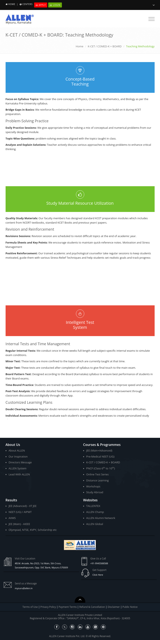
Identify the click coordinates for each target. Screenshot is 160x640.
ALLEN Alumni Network (100, 518)
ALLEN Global (94, 524)
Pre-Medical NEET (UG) (100, 456)
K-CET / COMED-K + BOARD (105, 46)
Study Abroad (94, 492)
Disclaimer (114, 607)
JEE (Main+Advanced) (99, 450)
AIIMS (12, 518)
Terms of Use (30, 607)
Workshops (93, 486)
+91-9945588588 (99, 563)
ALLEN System (17, 468)
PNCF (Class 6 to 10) (100, 468)
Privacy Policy (48, 607)
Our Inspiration (18, 456)
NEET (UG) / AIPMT (20, 512)
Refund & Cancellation (92, 607)
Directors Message (20, 462)
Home (11, 4)
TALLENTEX (93, 506)
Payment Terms (68, 607)
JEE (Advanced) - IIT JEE (23, 506)
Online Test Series (97, 474)
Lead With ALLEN (19, 474)
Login (55, 5)
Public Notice (130, 607)
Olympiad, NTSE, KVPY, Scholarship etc (33, 530)
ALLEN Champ (95, 512)
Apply (41, 5)
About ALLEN (17, 450)
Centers (27, 4)
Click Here (98, 574)
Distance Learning (97, 480)
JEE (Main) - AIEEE (19, 524)
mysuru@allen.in (24, 588)
